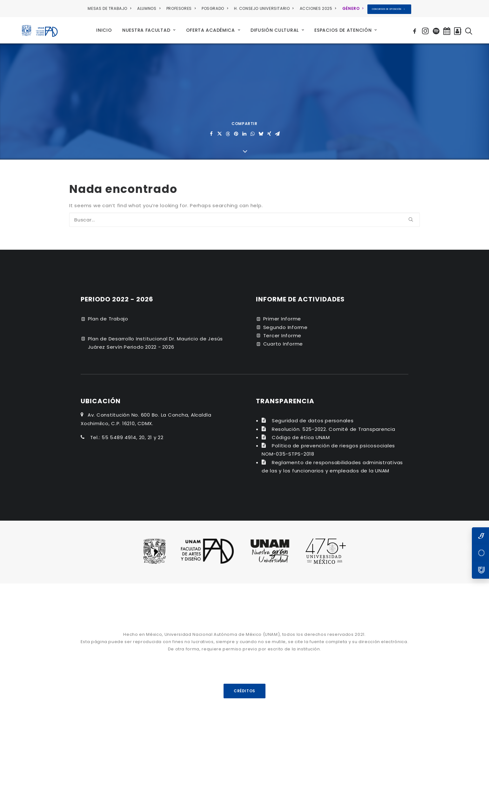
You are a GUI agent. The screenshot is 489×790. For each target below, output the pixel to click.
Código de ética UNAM (301, 434)
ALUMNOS (148, 8)
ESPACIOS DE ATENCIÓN (345, 28)
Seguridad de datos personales (313, 417)
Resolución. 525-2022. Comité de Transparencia (333, 426)
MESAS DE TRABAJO (109, 8)
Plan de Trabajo (108, 315)
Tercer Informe (282, 332)
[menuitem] (110, 8)
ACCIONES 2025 (318, 8)
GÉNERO (353, 8)
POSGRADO (215, 8)
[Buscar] (244, 216)
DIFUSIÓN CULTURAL (277, 28)
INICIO (104, 28)
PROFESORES (181, 8)
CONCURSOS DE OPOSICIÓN (388, 9)
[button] (415, 28)
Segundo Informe (285, 324)
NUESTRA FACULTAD (149, 28)
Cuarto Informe (283, 340)
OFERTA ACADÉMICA (213, 28)
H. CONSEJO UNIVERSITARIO (264, 8)
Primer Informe (282, 315)
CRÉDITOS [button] (244, 687)
